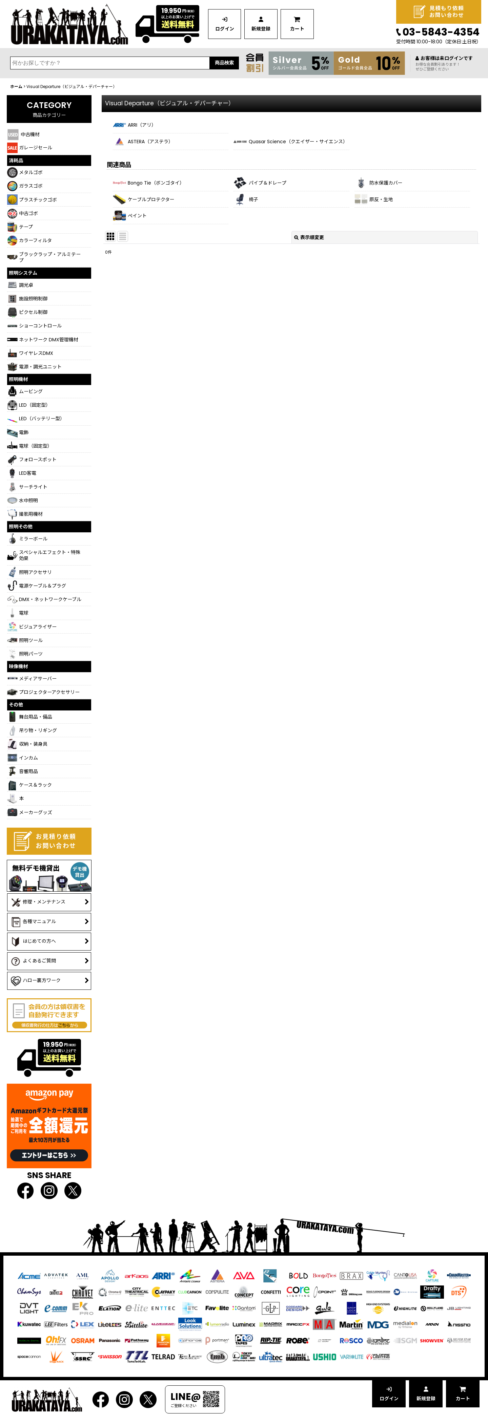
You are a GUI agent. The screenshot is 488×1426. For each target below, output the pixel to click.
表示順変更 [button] (309, 238)
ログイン (225, 29)
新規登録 (262, 29)
